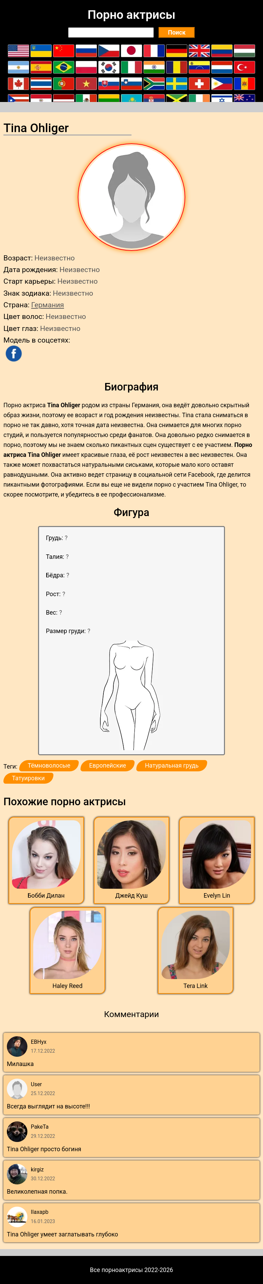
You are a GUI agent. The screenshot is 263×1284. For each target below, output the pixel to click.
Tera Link (196, 986)
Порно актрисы (131, 15)
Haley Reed (67, 986)
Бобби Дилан (46, 895)
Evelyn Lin (216, 895)
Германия (47, 304)
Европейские (107, 765)
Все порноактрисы (116, 1270)
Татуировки (28, 778)
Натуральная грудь (172, 765)
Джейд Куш (131, 895)
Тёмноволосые (49, 765)
